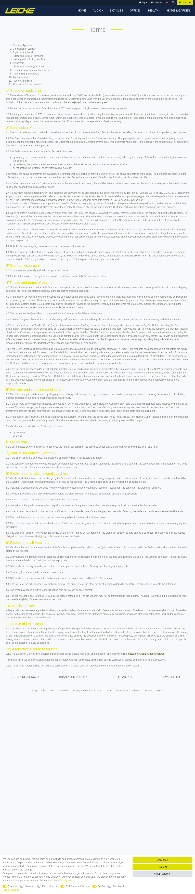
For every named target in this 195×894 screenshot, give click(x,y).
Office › (135, 10)
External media (50, 886)
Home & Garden (178, 10)
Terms (109, 690)
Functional (118, 886)
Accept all (162, 860)
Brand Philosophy (73, 676)
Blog (34, 690)
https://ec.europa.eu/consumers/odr (146, 653)
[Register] (156, 2)
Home (82, 10)
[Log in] (143, 2)
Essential (13, 886)
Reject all (162, 867)
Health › (154, 10)
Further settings (11, 889)
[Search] (173, 2)
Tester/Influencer (24, 676)
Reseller (64, 690)
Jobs (43, 690)
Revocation (122, 690)
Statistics (30, 886)
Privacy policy (67, 880)
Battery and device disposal (87, 690)
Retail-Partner (121, 676)
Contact (148, 690)
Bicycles (116, 10)
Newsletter (170, 676)
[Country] (167, 2)
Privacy (136, 690)
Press (53, 690)
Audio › (98, 10)
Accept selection (162, 873)
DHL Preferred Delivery (78, 886)
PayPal (101, 886)
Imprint (159, 690)
